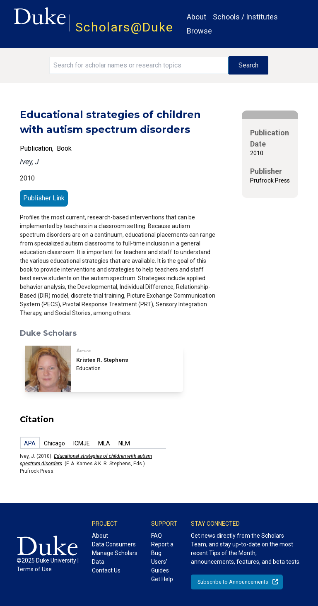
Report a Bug (162, 548)
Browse (199, 30)
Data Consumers (114, 544)
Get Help (162, 579)
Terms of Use (34, 569)
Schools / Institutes (245, 16)
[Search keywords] (139, 65)
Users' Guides (160, 566)
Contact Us (106, 570)
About (196, 16)
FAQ (156, 535)
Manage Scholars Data (114, 557)
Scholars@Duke (124, 27)
